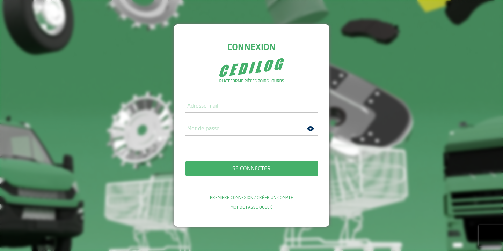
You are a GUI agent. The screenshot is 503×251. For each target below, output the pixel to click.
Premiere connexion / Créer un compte (251, 198)
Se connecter (251, 168)
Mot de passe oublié (252, 207)
